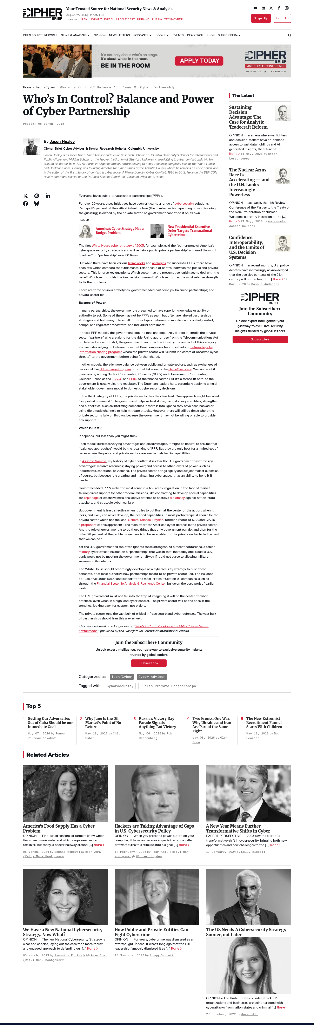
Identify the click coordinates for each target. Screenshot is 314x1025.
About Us (134, 980)
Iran (84, 19)
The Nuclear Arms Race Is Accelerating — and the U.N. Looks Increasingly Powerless (249, 182)
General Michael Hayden (145, 495)
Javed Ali (249, 952)
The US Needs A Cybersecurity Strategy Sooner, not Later (246, 870)
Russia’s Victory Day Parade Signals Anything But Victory (157, 660)
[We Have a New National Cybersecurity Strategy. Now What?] (65, 835)
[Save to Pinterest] (36, 195)
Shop (210, 35)
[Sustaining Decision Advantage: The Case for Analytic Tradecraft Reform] (283, 113)
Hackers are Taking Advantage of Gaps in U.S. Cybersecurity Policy (154, 767)
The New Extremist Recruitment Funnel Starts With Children (264, 660)
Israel (109, 19)
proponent (88, 500)
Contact (133, 1000)
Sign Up (261, 18)
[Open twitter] (271, 8)
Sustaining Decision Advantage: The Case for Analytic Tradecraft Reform (248, 117)
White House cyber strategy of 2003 (118, 221)
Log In (282, 18)
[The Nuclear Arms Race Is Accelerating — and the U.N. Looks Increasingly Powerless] (283, 176)
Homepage (135, 973)
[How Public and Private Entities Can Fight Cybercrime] (157, 835)
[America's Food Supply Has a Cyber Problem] (65, 731)
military (84, 527)
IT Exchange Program (115, 345)
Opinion (100, 35)
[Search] (289, 35)
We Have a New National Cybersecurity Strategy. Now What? (63, 870)
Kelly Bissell (253, 790)
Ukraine (143, 19)
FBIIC (133, 354)
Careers (133, 994)
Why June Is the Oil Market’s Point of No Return (103, 660)
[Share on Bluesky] (36, 203)
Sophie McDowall (68, 790)
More (233, 154)
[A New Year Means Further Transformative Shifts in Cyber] (248, 731)
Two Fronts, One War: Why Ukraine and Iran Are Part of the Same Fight (212, 663)
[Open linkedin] (263, 8)
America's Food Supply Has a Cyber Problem (59, 767)
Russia (157, 19)
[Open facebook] (279, 8)
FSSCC (117, 354)
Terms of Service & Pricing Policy (58, 1004)
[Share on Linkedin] (47, 195)
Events (178, 35)
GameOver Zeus (180, 345)
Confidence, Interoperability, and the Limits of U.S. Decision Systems (246, 247)
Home (27, 87)
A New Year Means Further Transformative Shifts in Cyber (238, 767)
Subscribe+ (260, 339)
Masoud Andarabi (265, 284)
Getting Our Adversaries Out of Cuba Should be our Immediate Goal (50, 660)
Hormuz (96, 19)
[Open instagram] (287, 8)
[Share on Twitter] (25, 195)
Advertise (134, 987)
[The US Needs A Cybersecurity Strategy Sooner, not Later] (248, 835)
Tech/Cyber (173, 19)
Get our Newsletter (141, 1007)
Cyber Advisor (152, 615)
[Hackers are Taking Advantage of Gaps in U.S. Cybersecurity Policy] (157, 731)
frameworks (136, 238)
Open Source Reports (40, 35)
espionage (91, 473)
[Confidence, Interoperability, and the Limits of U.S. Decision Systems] (283, 243)
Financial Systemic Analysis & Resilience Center (131, 559)
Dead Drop (195, 35)
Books (160, 35)
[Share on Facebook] (25, 203)
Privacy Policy (30, 1004)
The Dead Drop (176, 980)
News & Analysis (74, 35)
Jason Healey (62, 141)
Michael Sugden (149, 794)
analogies (159, 238)
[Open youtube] (255, 8)
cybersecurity (184, 203)
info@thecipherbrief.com (250, 990)
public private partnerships (168, 624)
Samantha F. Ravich (71, 893)
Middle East (125, 19)
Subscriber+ (228, 35)
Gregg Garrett (162, 893)
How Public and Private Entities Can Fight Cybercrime (151, 870)
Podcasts (140, 35)
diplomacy (177, 473)
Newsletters (119, 35)
